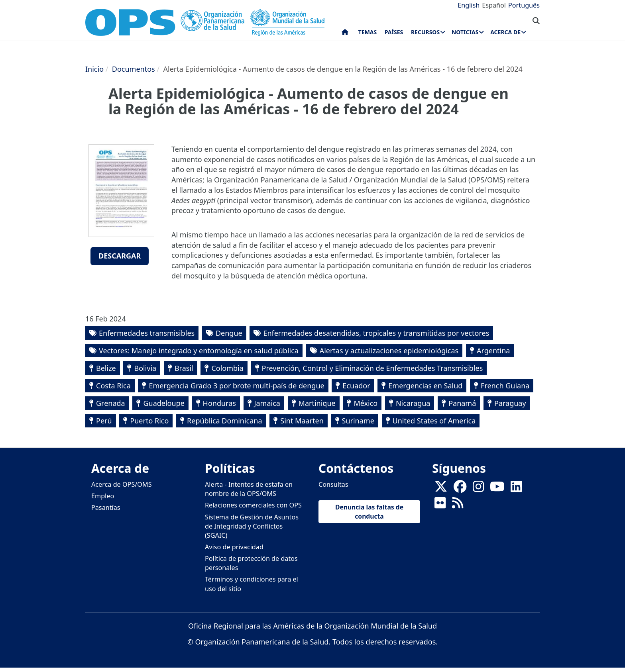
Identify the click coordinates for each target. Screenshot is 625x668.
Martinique (317, 403)
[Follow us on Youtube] (497, 489)
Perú (104, 420)
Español (494, 5)
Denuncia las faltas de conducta (369, 511)
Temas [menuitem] (367, 32)
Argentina (493, 350)
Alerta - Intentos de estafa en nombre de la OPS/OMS (249, 489)
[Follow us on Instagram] (478, 489)
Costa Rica (113, 385)
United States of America (434, 420)
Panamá (462, 403)
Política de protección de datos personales (251, 563)
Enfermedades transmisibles (147, 333)
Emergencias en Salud (425, 385)
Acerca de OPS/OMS (121, 484)
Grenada (110, 403)
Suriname (358, 420)
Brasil (184, 368)
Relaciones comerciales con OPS (253, 505)
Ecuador (356, 385)
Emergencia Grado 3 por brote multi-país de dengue (236, 385)
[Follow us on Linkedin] (516, 489)
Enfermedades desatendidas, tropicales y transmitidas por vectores (376, 333)
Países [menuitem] (394, 32)
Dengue (229, 333)
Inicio (94, 69)
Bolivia (145, 368)
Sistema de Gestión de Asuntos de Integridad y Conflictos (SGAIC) (252, 526)
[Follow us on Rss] (457, 505)
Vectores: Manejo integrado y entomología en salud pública (199, 350)
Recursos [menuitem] (425, 32)
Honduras (219, 403)
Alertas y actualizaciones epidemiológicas (389, 350)
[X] (440, 489)
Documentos (133, 69)
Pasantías (105, 507)
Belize (106, 368)
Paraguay (510, 403)
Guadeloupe (163, 403)
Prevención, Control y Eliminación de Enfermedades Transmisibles (372, 368)
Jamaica (267, 403)
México (365, 403)
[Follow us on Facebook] (460, 489)
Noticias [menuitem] (465, 32)
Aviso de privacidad (234, 547)
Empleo (102, 496)
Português (524, 5)
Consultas (333, 484)
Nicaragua (413, 403)
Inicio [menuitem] (345, 34)
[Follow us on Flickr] (440, 505)
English (469, 5)
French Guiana (505, 385)
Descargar (119, 256)
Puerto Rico (149, 420)
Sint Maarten (302, 420)
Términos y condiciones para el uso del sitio (251, 584)
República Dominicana (224, 420)
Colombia (227, 368)
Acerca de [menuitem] (505, 32)
